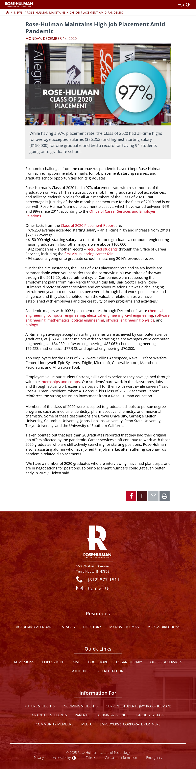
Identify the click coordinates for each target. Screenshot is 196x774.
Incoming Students (80, 706)
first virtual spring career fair (88, 253)
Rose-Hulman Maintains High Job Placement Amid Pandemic (75, 12)
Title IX (90, 757)
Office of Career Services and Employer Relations (90, 213)
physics (112, 320)
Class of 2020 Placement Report (88, 225)
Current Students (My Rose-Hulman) (138, 706)
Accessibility (62, 757)
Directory (92, 626)
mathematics (58, 320)
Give (76, 662)
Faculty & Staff (150, 715)
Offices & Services (166, 662)
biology (31, 324)
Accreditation (110, 671)
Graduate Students (49, 715)
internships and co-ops (60, 381)
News (18, 12)
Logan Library (129, 662)
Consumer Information (121, 757)
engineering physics (137, 320)
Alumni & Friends (112, 715)
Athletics (80, 671)
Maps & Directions (163, 626)
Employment (53, 662)
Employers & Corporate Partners (130, 724)
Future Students (40, 706)
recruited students (102, 249)
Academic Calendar (33, 626)
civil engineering (139, 315)
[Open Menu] (181, 5)
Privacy (39, 757)
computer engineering (66, 315)
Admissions (24, 662)
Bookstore (98, 662)
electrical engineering (105, 315)
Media (86, 724)
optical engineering (87, 320)
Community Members (54, 724)
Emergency (154, 757)
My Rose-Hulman (124, 626)
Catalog (67, 626)
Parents (82, 715)
